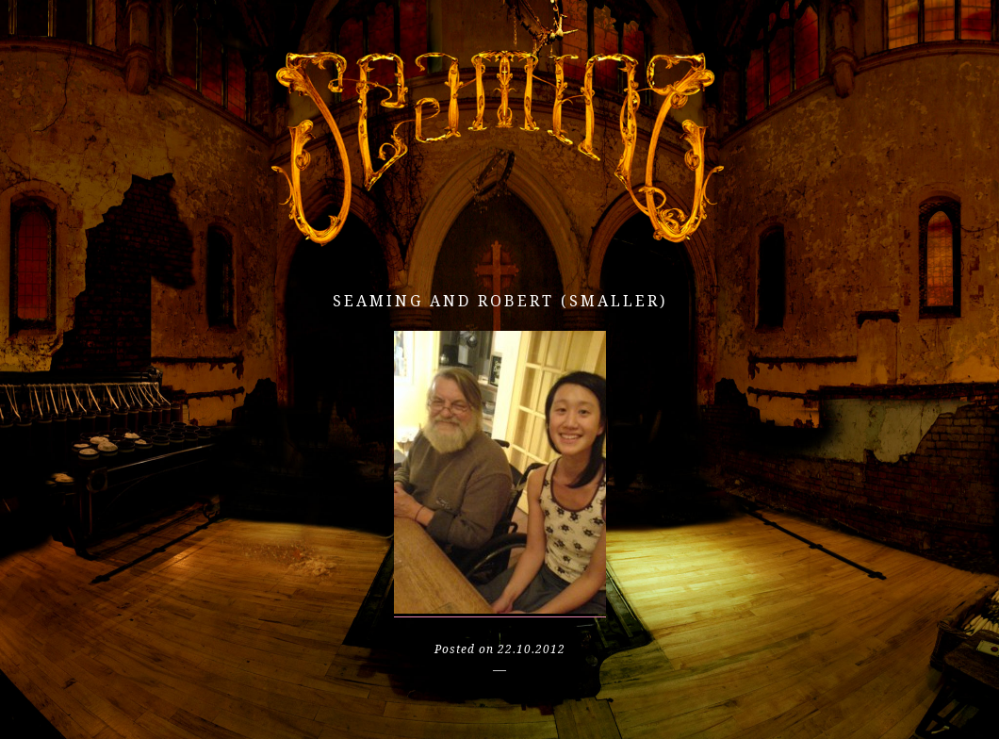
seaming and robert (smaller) (500, 301)
